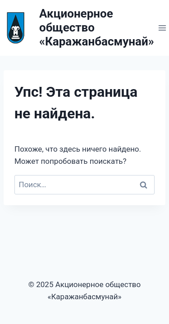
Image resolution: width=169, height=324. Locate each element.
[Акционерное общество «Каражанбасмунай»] (77, 28)
